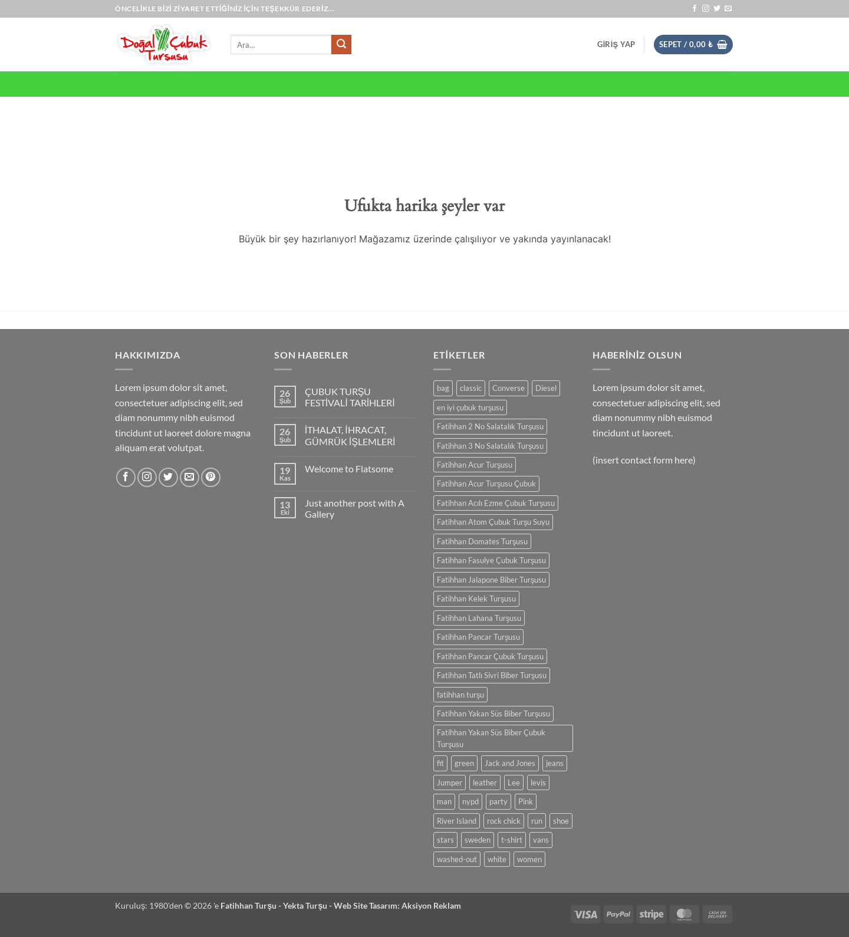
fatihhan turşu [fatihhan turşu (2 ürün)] (460, 694)
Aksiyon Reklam (431, 905)
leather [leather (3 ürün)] (485, 782)
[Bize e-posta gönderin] (728, 9)
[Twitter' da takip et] (716, 9)
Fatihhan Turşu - (252, 905)
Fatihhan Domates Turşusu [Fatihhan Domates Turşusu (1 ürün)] (482, 541)
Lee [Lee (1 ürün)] (514, 782)
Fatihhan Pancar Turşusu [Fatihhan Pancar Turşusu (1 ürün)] (478, 637)
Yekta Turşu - (308, 905)
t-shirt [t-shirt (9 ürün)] (511, 839)
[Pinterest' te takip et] (211, 477)
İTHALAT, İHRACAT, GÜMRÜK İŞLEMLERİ (350, 435)
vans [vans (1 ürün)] (541, 839)
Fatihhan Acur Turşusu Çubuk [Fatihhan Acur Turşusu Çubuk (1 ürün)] (486, 483)
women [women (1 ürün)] (529, 859)
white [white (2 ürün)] (497, 859)
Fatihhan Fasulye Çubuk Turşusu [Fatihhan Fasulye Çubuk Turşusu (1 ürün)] (491, 560)
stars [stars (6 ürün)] (445, 839)
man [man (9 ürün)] (444, 801)
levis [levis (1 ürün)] (538, 782)
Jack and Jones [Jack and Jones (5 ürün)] (510, 763)
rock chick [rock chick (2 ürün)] (504, 821)
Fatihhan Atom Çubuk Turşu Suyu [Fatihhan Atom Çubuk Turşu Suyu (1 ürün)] (493, 522)
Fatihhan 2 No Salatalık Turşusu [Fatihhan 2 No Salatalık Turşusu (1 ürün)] (490, 426)
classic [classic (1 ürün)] (471, 388)
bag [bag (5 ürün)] (443, 388)
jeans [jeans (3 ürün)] (555, 763)
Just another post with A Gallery (354, 508)
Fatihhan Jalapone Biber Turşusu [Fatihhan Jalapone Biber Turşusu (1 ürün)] (491, 579)
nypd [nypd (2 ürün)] (470, 801)
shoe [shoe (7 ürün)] (561, 821)
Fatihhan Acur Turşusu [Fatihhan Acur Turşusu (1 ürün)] (474, 464)
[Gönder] (341, 45)
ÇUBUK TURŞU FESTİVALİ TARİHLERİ (350, 397)
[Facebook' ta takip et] (694, 9)
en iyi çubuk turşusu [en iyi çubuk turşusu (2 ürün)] (470, 407)
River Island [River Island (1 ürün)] (456, 821)
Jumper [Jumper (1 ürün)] (449, 782)
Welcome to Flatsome (349, 468)
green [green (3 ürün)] (464, 763)
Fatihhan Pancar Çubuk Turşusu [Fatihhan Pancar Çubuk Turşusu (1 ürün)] (490, 656)
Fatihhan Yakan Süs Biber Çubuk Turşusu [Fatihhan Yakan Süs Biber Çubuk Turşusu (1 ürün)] (491, 738)
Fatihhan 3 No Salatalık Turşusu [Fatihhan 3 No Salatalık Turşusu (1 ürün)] (490, 446)
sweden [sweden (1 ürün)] (478, 839)
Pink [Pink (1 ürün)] (525, 801)
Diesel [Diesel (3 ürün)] (546, 388)
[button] (616, 44)
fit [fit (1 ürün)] (440, 763)
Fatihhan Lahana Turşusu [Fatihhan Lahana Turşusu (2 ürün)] (479, 618)
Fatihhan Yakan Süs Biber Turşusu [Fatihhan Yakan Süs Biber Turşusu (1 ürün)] (493, 713)
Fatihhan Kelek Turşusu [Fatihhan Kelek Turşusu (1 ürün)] (476, 598)
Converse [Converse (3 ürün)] (508, 388)
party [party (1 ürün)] (498, 801)
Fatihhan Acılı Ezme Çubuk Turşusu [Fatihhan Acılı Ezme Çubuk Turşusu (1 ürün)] (496, 503)
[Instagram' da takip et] (705, 9)
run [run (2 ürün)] (536, 821)
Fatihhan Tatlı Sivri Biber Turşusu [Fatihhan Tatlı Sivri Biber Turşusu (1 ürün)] (492, 675)
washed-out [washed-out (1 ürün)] (457, 859)
